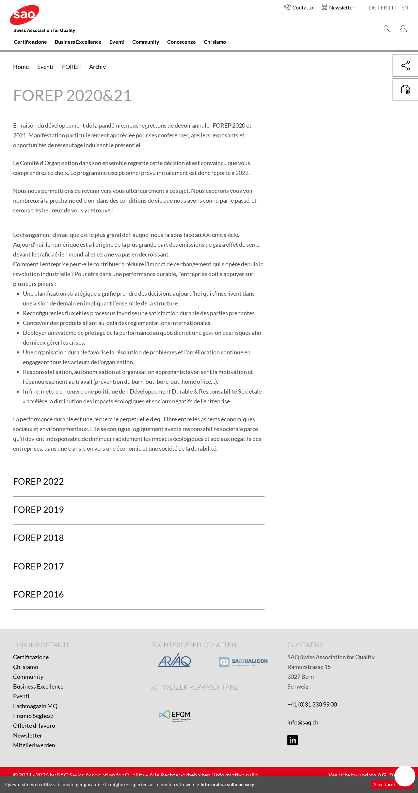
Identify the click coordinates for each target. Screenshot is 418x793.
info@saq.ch (302, 722)
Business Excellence (38, 686)
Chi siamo (25, 666)
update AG (372, 775)
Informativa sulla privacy (227, 784)
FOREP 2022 (38, 481)
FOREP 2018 (38, 537)
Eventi (21, 696)
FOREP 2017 (38, 566)
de (372, 8)
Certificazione (31, 657)
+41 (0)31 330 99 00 (312, 704)
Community (28, 676)
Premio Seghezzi (34, 715)
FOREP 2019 (38, 509)
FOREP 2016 (38, 594)
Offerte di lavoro (34, 725)
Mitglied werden (34, 745)
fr (384, 8)
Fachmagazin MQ (35, 705)
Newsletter (27, 735)
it (394, 8)
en (404, 8)
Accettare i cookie (391, 784)
